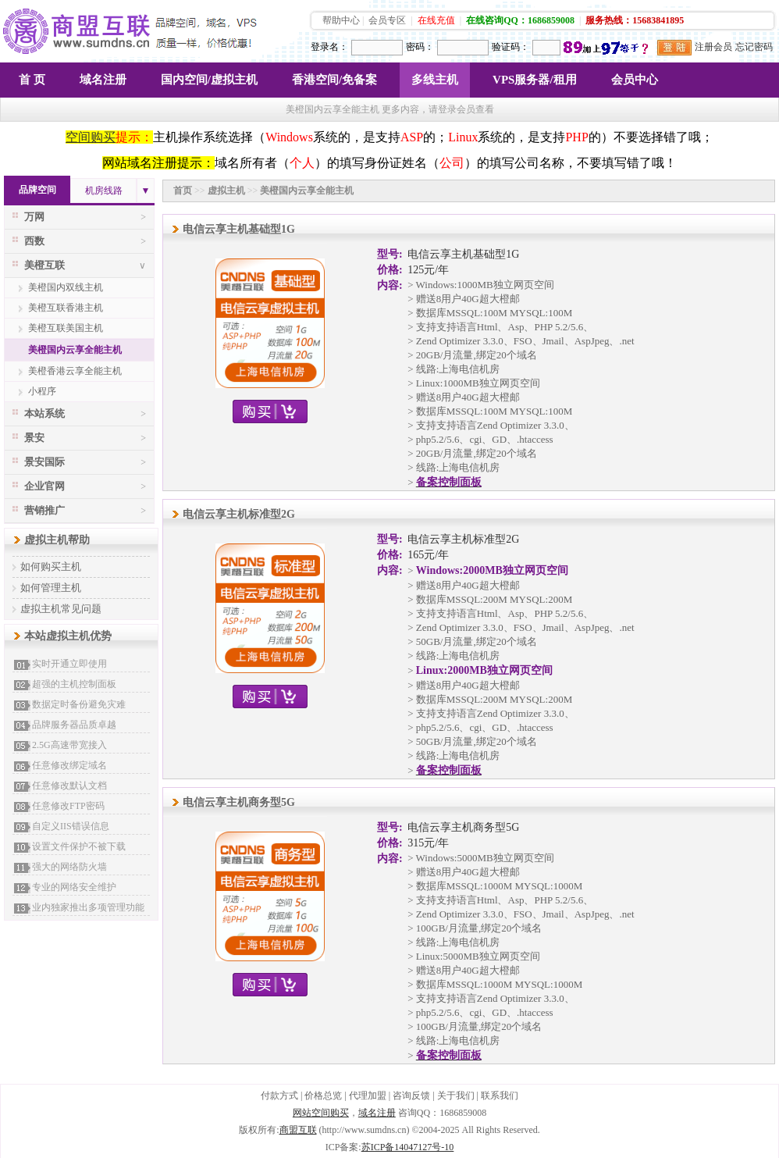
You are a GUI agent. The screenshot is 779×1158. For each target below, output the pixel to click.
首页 (182, 190)
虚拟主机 (226, 190)
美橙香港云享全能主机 (75, 370)
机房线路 (104, 190)
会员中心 (634, 79)
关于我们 (456, 1095)
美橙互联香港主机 (65, 307)
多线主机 (434, 79)
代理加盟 (367, 1095)
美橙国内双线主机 (65, 287)
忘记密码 (754, 46)
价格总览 (323, 1095)
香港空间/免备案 (334, 79)
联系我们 (499, 1095)
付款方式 (279, 1095)
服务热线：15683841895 (634, 20)
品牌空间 (37, 189)
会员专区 (387, 20)
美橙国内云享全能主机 (75, 349)
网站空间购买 (321, 1112)
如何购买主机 (50, 566)
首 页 (32, 79)
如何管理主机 (50, 587)
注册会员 (713, 46)
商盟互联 (298, 1129)
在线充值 (436, 20)
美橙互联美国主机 (65, 327)
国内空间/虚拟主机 (209, 79)
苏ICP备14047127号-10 (407, 1147)
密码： (420, 46)
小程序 (42, 391)
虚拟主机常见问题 (60, 609)
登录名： (329, 46)
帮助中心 (341, 20)
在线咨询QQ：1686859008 (520, 20)
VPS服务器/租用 (535, 79)
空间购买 (91, 137)
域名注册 (103, 79)
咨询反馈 (411, 1095)
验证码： (510, 46)
